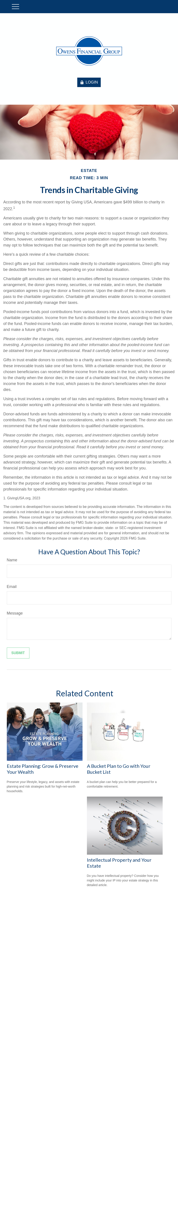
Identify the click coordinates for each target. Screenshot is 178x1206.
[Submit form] (18, 653)
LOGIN (89, 82)
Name (12, 560)
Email (12, 586)
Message (15, 613)
